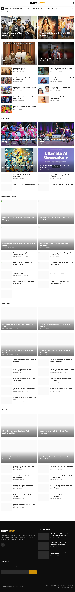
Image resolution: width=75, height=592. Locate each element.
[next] (73, 8)
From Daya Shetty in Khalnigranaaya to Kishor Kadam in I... (60, 379)
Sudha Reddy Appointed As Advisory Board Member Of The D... (62, 369)
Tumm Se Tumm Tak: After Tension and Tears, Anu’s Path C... (55, 351)
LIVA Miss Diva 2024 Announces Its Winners (62, 272)
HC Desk (4, 37)
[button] (73, 304)
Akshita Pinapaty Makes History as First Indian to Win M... (61, 253)
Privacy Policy (61, 585)
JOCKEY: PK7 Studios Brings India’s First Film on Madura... (24, 379)
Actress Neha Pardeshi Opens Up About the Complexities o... (62, 97)
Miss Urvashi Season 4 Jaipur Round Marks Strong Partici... (54, 458)
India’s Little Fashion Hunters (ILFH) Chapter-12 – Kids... (22, 263)
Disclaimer (70, 585)
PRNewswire (62, 587)
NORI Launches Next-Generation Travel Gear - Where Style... (23, 467)
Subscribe (32, 572)
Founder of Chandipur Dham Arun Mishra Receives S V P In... (61, 467)
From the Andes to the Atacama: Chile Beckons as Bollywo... (18, 351)
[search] (73, 3)
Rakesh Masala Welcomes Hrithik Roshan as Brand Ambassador (61, 360)
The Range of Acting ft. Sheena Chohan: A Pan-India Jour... (61, 69)
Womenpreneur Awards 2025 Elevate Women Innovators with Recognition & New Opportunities (31, 8)
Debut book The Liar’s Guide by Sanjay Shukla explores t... (60, 495)
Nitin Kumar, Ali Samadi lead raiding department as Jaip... (18, 141)
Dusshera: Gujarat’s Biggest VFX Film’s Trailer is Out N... (23, 369)
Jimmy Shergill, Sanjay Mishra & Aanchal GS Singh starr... (55, 34)
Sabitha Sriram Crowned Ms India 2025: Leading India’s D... (61, 486)
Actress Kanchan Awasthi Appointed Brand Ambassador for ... (62, 78)
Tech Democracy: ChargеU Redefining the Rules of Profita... (18, 166)
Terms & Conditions (50, 585)
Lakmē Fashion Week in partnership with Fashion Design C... (18, 244)
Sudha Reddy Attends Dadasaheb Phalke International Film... (61, 476)
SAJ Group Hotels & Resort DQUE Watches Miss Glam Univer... (24, 495)
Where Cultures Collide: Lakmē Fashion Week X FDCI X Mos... (56, 219)
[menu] (2, 3)
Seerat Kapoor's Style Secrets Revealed (23, 291)
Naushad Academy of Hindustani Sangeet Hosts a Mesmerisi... (18, 60)
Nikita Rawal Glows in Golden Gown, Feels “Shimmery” (54, 244)
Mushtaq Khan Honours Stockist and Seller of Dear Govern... (24, 88)
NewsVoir (70, 587)
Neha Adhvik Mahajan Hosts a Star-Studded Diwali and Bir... (22, 78)
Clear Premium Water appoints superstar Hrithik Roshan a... (24, 185)
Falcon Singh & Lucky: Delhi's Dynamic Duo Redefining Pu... (54, 60)
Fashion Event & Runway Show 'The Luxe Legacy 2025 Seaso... (24, 253)
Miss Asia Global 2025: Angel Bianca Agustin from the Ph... (23, 486)
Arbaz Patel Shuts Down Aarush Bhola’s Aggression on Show (61, 389)
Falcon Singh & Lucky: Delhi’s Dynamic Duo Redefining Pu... (24, 360)
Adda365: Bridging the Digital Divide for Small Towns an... (24, 175)
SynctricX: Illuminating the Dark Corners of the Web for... (62, 175)
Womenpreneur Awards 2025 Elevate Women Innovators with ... (55, 432)
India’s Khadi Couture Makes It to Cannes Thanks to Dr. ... (61, 263)
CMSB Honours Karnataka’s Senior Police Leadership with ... (16, 432)
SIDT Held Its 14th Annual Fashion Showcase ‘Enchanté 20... (22, 272)
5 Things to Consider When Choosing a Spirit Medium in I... (23, 476)
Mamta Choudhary (6, 143)
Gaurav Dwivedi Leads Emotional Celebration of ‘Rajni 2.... (18, 325)
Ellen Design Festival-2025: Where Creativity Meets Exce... (59, 282)
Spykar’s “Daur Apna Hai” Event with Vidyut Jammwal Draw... (16, 34)
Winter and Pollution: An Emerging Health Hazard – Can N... (16, 458)
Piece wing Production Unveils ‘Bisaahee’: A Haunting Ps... (24, 389)
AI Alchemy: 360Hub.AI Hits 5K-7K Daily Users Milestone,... (55, 166)
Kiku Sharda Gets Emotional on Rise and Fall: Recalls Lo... (61, 88)
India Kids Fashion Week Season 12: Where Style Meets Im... (24, 505)
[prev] (70, 8)
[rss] (3, 545)
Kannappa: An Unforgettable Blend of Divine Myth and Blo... (23, 69)
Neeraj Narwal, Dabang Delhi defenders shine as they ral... (56, 141)
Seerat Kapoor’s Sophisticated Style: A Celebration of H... (23, 282)
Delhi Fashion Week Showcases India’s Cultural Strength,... (18, 219)
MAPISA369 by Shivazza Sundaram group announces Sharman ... (61, 185)
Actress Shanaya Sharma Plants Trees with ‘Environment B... (24, 107)
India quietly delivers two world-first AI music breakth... (55, 325)
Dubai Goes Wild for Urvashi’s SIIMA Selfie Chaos (24, 398)
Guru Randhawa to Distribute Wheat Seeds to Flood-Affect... (24, 97)
